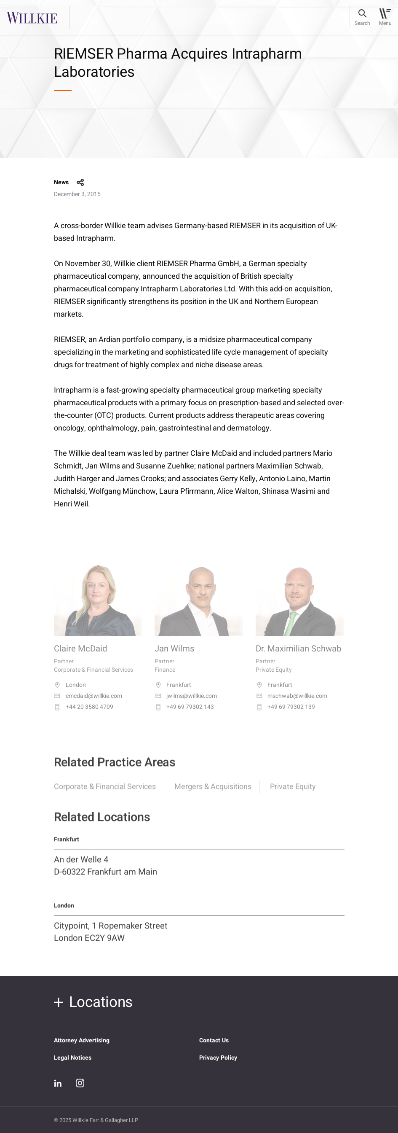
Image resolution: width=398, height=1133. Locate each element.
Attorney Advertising (82, 1040)
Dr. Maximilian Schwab (298, 657)
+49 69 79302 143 (184, 715)
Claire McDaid (80, 657)
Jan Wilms (175, 657)
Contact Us (214, 1040)
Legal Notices (72, 1057)
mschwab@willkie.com (291, 704)
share (80, 182)
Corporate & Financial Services (105, 793)
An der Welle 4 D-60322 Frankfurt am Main (105, 872)
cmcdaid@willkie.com (88, 704)
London (70, 693)
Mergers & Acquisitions (212, 793)
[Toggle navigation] (385, 17)
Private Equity (293, 793)
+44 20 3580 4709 (83, 715)
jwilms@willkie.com (186, 704)
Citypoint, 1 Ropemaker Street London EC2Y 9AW (111, 938)
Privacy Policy (218, 1057)
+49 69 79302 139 (285, 715)
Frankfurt (173, 693)
